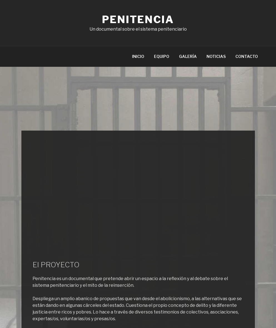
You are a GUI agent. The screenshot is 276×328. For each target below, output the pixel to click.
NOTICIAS (216, 56)
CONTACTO (246, 56)
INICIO (138, 56)
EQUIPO (161, 56)
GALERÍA (188, 56)
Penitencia (138, 19)
